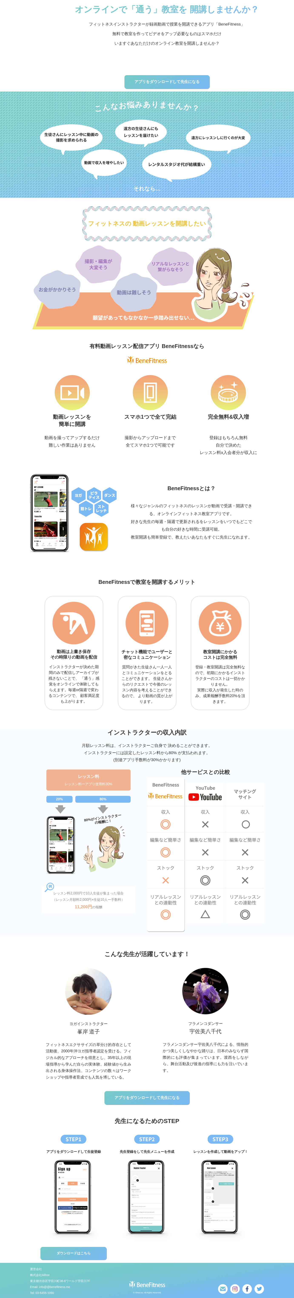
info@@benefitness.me (54, 1287)
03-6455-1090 (45, 1293)
